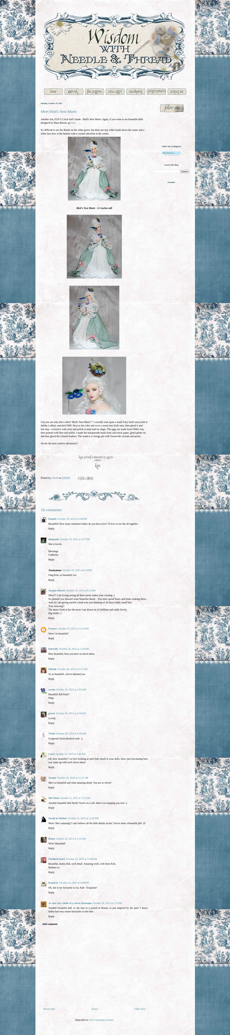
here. (73, 122)
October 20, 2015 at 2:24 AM (74, 649)
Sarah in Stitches (57, 818)
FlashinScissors (56, 859)
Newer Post (49, 1009)
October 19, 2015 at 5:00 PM (72, 519)
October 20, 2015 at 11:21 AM (72, 777)
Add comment (49, 924)
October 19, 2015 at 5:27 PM (75, 539)
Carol (51, 754)
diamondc (53, 539)
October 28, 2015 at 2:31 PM (107, 903)
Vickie (51, 733)
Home (95, 1009)
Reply (51, 528)
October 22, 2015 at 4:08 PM (74, 882)
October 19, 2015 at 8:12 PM (81, 590)
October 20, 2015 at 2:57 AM (72, 669)
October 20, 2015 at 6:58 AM (71, 733)
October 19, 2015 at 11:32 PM (73, 628)
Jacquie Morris (56, 590)
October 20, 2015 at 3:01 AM (71, 689)
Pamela (52, 519)
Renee (51, 838)
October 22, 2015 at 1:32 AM (71, 838)
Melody (52, 669)
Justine (52, 777)
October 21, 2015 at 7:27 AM (75, 798)
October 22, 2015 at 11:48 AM (81, 859)
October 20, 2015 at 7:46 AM (70, 754)
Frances (52, 628)
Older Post (139, 1009)
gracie (51, 713)
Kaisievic (53, 882)
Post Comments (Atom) (101, 1020)
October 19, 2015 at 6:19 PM (77, 570)
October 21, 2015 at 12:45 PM (83, 818)
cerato (51, 689)
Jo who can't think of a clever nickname (70, 903)
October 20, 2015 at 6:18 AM (71, 713)
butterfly (53, 649)
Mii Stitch (53, 798)
